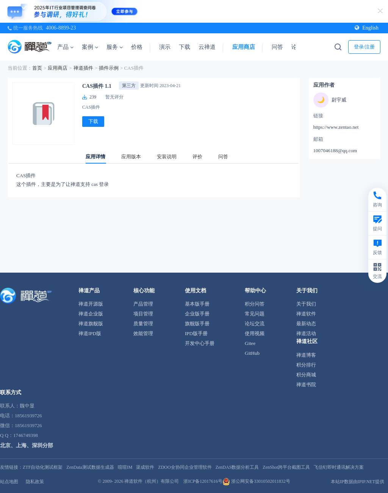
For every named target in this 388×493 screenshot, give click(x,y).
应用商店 (243, 47)
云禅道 (207, 47)
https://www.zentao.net (336, 127)
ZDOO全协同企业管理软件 (184, 467)
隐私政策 (35, 481)
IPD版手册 (196, 333)
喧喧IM (125, 467)
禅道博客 (306, 355)
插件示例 (109, 68)
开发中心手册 (199, 343)
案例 (90, 47)
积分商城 (306, 375)
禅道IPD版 (89, 333)
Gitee (250, 343)
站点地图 (9, 481)
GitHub (252, 353)
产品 (65, 47)
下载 (184, 47)
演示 (165, 47)
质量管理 (143, 323)
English (367, 28)
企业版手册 (197, 314)
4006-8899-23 (61, 28)
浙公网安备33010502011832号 (256, 481)
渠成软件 (145, 467)
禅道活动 (306, 333)
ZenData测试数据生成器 (90, 467)
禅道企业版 (90, 314)
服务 (114, 47)
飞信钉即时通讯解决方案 (339, 467)
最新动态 (306, 323)
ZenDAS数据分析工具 (237, 467)
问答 (277, 47)
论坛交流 (254, 323)
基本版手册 (197, 304)
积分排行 (306, 365)
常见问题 (254, 314)
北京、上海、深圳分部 (26, 445)
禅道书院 (306, 384)
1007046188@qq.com (335, 150)
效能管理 (143, 333)
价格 (136, 47)
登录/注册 (364, 47)
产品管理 (143, 304)
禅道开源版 (90, 304)
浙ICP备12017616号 (202, 481)
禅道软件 (306, 314)
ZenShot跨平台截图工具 (286, 467)
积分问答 (254, 304)
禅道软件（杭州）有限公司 (151, 481)
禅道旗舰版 (90, 323)
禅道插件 (83, 68)
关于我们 (306, 304)
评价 (197, 156)
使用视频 (254, 333)
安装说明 (167, 156)
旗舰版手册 (197, 323)
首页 (37, 68)
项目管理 (143, 314)
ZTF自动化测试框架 (43, 467)
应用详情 (95, 156)
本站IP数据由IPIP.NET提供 (357, 481)
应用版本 (131, 156)
